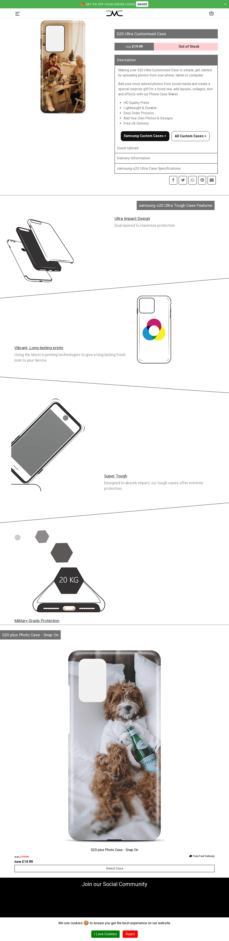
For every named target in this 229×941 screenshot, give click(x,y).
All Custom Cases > (190, 136)
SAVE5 (142, 4)
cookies (77, 923)
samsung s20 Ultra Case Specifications (149, 168)
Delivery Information (133, 158)
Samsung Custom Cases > (145, 136)
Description (126, 60)
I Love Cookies (105, 934)
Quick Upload (127, 148)
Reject (130, 934)
